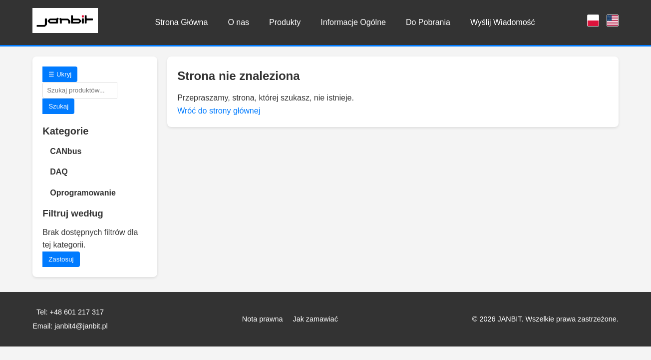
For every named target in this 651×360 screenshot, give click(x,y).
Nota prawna (262, 319)
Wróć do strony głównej (218, 110)
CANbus (65, 151)
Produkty (285, 22)
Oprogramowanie (83, 192)
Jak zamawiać (315, 319)
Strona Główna (181, 22)
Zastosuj (60, 259)
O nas (238, 22)
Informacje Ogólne (353, 22)
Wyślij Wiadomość (502, 22)
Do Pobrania (428, 22)
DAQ (59, 172)
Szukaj (58, 106)
